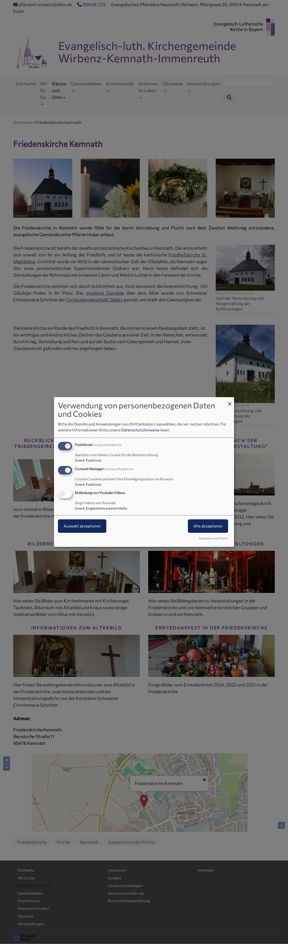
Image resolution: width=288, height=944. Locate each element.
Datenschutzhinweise (140, 429)
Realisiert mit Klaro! (213, 538)
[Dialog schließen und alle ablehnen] (230, 400)
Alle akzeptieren (208, 526)
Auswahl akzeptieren (82, 526)
